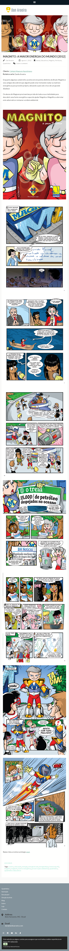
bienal (38, 60)
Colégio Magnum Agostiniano (21, 71)
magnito (7, 868)
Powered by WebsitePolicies (11, 946)
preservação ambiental (40, 868)
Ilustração (4, 892)
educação (17, 867)
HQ (58, 867)
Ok (5, 944)
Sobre (3, 903)
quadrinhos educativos (12, 870)
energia (25, 867)
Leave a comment (22, 63)
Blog (3, 900)
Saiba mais (14, 941)
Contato (4, 909)
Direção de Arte (6, 897)
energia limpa (44, 867)
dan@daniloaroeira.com (14, 926)
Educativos (44, 60)
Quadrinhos (7, 63)
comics (11, 867)
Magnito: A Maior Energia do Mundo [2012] (34, 56)
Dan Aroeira (10, 60)
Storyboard (5, 894)
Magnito (51, 60)
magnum (14, 868)
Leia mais (8, 863)
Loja (2, 906)
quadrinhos (53, 868)
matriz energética (24, 868)
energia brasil (33, 867)
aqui (28, 852)
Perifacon (58, 60)
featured (52, 867)
